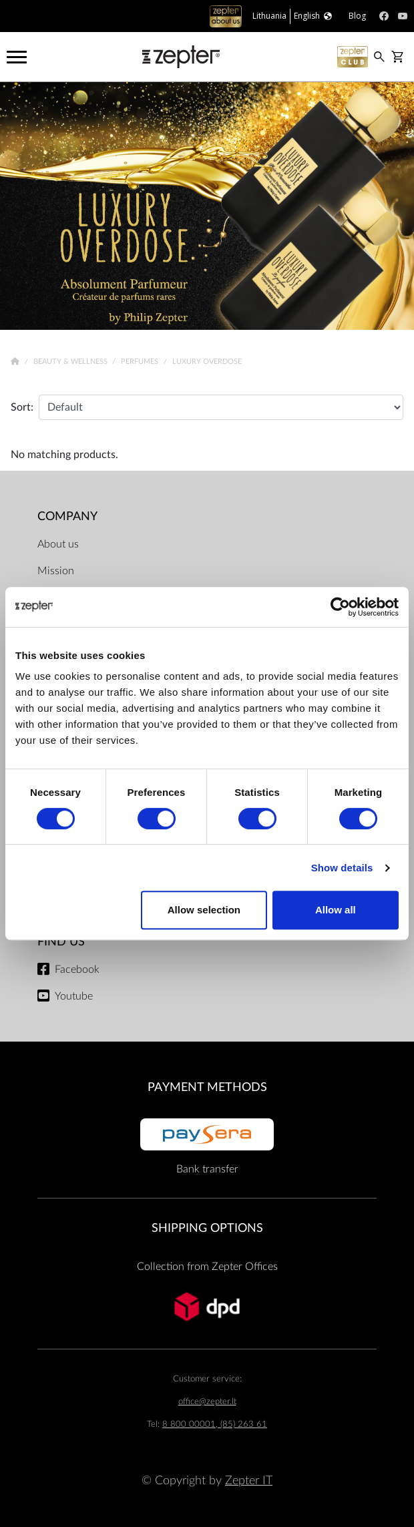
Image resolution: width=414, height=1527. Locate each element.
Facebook (77, 969)
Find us (61, 941)
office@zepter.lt (207, 1401)
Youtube (74, 996)
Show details (342, 867)
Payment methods (207, 1087)
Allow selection (204, 909)
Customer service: (207, 1379)
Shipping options (207, 1228)
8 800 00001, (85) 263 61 (214, 1424)
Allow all (335, 909)
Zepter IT (248, 1480)
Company (67, 516)
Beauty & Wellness (71, 361)
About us (58, 544)
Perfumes (140, 361)
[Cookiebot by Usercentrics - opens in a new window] (340, 607)
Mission (55, 571)
